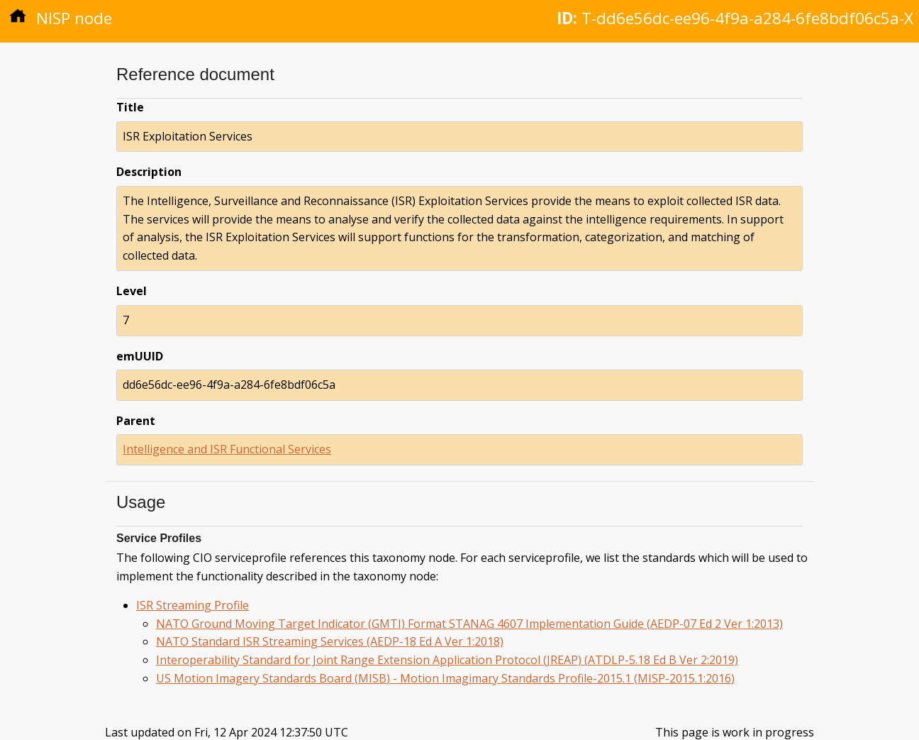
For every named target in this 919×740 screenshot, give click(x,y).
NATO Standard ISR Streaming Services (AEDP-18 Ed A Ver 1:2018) (329, 641)
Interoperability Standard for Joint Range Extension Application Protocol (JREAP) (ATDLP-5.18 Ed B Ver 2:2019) (447, 660)
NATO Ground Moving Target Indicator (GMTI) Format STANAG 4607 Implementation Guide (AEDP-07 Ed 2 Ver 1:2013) (469, 623)
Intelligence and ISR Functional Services (227, 449)
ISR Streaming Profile (192, 605)
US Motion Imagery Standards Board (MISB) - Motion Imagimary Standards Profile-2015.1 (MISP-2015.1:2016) (445, 678)
